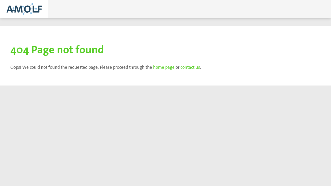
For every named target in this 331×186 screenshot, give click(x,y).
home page (164, 67)
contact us (190, 67)
